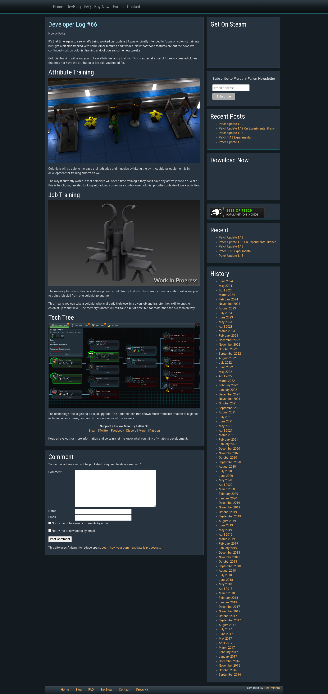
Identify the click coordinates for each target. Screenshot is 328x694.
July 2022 (225, 362)
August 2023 (227, 308)
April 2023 (225, 326)
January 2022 (228, 390)
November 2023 (229, 304)
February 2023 (228, 335)
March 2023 (227, 331)
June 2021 (226, 421)
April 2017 (225, 643)
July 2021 (225, 417)
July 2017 (225, 629)
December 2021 (229, 394)
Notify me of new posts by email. (74, 531)
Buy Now (101, 6)
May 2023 (225, 322)
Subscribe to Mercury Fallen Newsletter (243, 78)
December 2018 (229, 552)
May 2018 (225, 584)
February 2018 (228, 598)
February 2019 (228, 543)
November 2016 (229, 665)
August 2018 (227, 570)
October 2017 (228, 616)
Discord (131, 430)
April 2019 (225, 534)
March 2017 (227, 647)
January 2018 (228, 602)
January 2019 (228, 548)
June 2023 (226, 317)
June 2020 (226, 476)
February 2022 (228, 385)
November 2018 (229, 557)
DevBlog (74, 6)
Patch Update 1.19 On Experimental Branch (247, 128)
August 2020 (227, 466)
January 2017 (228, 656)
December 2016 (229, 661)
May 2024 (225, 286)
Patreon (154, 430)
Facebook (117, 430)
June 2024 (226, 281)
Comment (55, 472)
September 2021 (230, 408)
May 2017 (225, 638)
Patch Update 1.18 (231, 133)
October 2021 (228, 403)
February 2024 (228, 299)
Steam (93, 430)
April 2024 (225, 290)
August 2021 (227, 412)
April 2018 (225, 589)
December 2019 (229, 503)
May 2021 (225, 426)
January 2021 (228, 444)
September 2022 (230, 353)
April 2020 (225, 485)
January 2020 (228, 498)
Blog (79, 689)
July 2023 (225, 313)
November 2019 (229, 507)
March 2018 (227, 593)
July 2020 (225, 471)
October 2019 (228, 512)
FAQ (87, 6)
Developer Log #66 (72, 24)
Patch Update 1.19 (231, 124)
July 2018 (225, 575)
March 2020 (227, 489)
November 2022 (229, 344)
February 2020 (228, 494)
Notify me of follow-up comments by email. (80, 523)
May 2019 (225, 530)
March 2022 (227, 381)
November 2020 (229, 453)
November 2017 (229, 611)
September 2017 (230, 620)
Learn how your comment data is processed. (131, 547)
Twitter (104, 430)
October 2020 (228, 457)
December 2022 (229, 340)
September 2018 (230, 566)
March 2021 (227, 435)
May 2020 (225, 480)
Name (52, 511)
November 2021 (229, 399)
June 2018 (226, 580)
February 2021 (228, 439)
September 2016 (230, 674)
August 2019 (227, 521)
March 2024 (227, 295)
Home (58, 6)
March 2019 (227, 539)
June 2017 (226, 634)
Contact (133, 6)
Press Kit (142, 689)
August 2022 (227, 358)
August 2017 (227, 625)
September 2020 (230, 462)
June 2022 (226, 367)
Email (52, 517)
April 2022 (225, 376)
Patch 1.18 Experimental (235, 137)
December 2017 (229, 607)
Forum (118, 6)
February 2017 (228, 652)
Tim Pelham (272, 688)
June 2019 (226, 525)
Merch (143, 430)
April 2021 (225, 430)
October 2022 (228, 349)
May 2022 (225, 372)
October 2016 (228, 670)
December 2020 (229, 448)
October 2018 (228, 561)
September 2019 (230, 516)
